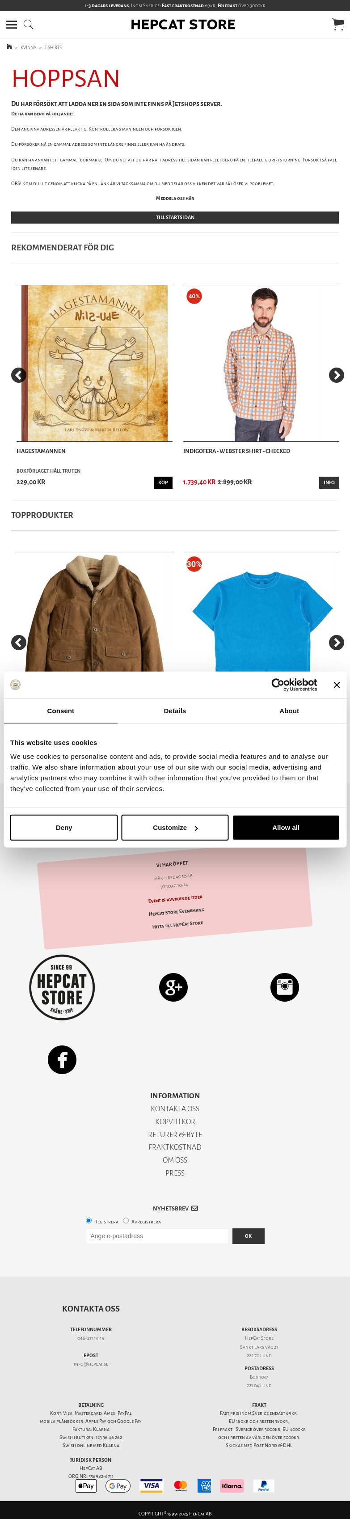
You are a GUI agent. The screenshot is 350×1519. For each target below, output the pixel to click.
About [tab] (289, 710)
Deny (64, 827)
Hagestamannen (41, 451)
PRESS (175, 1173)
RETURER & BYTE (175, 1134)
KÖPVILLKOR (175, 1121)
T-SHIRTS (53, 48)
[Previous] (18, 375)
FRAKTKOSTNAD (175, 1147)
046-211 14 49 (91, 1338)
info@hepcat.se (91, 1364)
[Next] (336, 375)
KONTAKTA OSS (175, 1108)
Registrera (106, 1222)
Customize (175, 827)
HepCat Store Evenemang (176, 912)
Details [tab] (175, 710)
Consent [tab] (60, 710)
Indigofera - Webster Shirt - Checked (236, 451)
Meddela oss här (175, 198)
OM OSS (175, 1160)
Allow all (285, 827)
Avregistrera (146, 1222)
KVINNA (28, 48)
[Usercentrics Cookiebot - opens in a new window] (278, 684)
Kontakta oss (91, 1308)
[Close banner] (336, 684)
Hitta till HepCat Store (177, 925)
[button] (11, 24)
